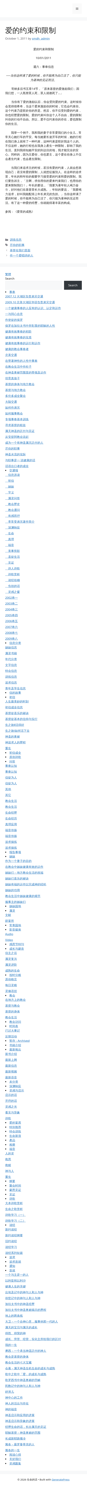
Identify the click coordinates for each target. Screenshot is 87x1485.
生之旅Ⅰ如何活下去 (17, 731)
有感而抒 (12, 516)
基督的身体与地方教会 (20, 384)
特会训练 (15, 1131)
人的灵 (9, 1153)
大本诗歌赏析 (14, 1203)
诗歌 (8, 1118)
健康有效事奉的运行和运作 (22, 343)
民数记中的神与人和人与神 (22, 1386)
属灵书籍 (11, 653)
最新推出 (15, 1049)
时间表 (13, 1026)
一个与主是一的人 (17, 1275)
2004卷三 (11, 609)
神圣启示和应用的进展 (20, 1415)
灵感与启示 (16, 1090)
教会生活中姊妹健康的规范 (22, 896)
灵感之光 (11, 1107)
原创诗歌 (15, 757)
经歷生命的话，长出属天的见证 (25, 1427)
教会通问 (12, 510)
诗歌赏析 (12, 574)
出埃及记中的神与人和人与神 (24, 1292)
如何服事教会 (14, 413)
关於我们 (15, 1459)
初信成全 (15, 753)
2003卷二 (11, 603)
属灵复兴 (11, 959)
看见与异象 (12, 1112)
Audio (9, 934)
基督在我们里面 (20, 250)
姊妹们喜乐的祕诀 (17, 878)
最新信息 (11, 1066)
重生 (8, 748)
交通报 (13, 470)
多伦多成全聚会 (15, 396)
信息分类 (15, 643)
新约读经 (11, 1229)
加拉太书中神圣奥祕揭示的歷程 (25, 1310)
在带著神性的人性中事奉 (21, 361)
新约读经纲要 (14, 1235)
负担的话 (12, 586)
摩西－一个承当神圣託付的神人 (25, 1351)
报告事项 (15, 852)
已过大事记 (12, 1030)
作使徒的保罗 (14, 320)
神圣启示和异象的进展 (20, 1421)
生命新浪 (15, 1136)
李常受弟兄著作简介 (20, 522)
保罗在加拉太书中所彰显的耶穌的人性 (30, 326)
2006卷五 (11, 621)
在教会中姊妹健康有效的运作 (24, 867)
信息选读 (12, 475)
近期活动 (11, 1036)
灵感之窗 (12, 592)
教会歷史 (12, 504)
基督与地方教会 (15, 390)
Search (9, 278)
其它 (8, 795)
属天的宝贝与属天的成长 (21, 1327)
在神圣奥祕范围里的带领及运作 (25, 372)
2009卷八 (11, 639)
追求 (12, 1257)
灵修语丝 (11, 991)
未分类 (13, 1082)
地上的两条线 (14, 1316)
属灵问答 (12, 498)
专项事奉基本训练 (17, 419)
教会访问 (15, 1022)
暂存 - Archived (19, 1041)
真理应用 (11, 824)
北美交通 (11, 355)
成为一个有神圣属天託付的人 (24, 443)
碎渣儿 (9, 1392)
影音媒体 (15, 930)
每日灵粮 (11, 985)
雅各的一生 (12, 1450)
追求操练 (11, 842)
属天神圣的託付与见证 (20, 431)
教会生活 (11, 801)
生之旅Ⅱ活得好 (14, 725)
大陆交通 (11, 402)
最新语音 (11, 1077)
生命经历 (11, 818)
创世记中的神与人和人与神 (22, 1298)
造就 (12, 1270)
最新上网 (11, 1060)
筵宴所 (9, 921)
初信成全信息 (14, 707)
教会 (12, 995)
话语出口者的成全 (17, 466)
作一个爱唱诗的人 (21, 255)
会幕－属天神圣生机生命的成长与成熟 (30, 1368)
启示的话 (11, 1095)
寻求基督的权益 (15, 425)
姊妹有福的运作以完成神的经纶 (25, 884)
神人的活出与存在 (17, 1403)
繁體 (8, 274)
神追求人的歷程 (15, 742)
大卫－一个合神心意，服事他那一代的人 (31, 1321)
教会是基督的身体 (17, 1357)
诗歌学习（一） (15, 1215)
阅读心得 (15, 1455)
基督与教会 (12, 1006)
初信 (9, 481)
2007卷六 (11, 627)
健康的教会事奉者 (17, 349)
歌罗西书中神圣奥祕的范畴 (22, 1380)
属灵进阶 (11, 965)
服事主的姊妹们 (15, 902)
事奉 (12, 292)
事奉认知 (11, 766)
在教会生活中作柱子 (18, 367)
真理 (9, 539)
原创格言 (11, 979)
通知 (12, 1266)
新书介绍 (11, 1054)
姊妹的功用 (12, 890)
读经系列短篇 (14, 1253)
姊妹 (9, 486)
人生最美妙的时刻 (17, 701)
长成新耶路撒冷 (15, 1438)
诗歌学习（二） (15, 1221)
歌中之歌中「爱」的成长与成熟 (25, 1374)
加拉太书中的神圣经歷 (20, 1304)
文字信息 (11, 665)
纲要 (12, 1181)
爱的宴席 (15, 1123)
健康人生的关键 (15, 1286)
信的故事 (15, 693)
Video (9, 940)
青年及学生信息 (15, 688)
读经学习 (11, 1247)
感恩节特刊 (16, 944)
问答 (12, 761)
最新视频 (11, 1071)
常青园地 (15, 925)
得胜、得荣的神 (15, 1333)
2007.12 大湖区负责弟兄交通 (24, 296)
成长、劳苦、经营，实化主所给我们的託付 (33, 1339)
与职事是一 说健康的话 (20, 460)
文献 (8, 915)
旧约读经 (11, 1241)
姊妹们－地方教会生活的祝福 (24, 873)
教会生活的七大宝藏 (18, 1362)
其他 (8, 789)
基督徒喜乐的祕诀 (17, 713)
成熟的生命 (12, 970)
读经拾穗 (12, 580)
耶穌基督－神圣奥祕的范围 (22, 1433)
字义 (9, 492)
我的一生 (11, 1345)
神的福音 (11, 1409)
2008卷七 (11, 633)
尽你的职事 (17, 245)
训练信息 (16, 240)
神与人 (9, 1171)
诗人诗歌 (12, 568)
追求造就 (15, 1262)
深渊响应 (12, 527)
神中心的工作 (14, 1397)
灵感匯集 (15, 1463)
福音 (9, 545)
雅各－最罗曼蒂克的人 (20, 1444)
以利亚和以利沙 (15, 1280)
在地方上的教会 (15, 1000)
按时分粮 (15, 975)
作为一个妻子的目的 (18, 861)
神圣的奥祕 (12, 736)
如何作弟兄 (12, 407)
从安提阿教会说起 (17, 437)
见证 (9, 563)
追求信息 (11, 682)
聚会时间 (15, 1186)
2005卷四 (11, 615)
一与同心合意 (14, 314)
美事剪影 (12, 551)
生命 (9, 533)
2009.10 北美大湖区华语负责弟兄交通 (30, 302)
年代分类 (11, 659)
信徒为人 (11, 777)
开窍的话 (11, 1101)
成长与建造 (16, 949)
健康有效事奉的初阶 (18, 331)
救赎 (8, 1165)
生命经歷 (11, 813)
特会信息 (11, 671)
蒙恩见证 (15, 1190)
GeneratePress (61, 1479)
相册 (12, 1145)
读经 (12, 1225)
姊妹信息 (11, 647)
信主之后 (11, 953)
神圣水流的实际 (15, 454)
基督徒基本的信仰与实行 (21, 719)
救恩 (8, 1159)
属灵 (12, 911)
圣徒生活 (12, 557)
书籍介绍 (15, 1045)
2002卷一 (11, 598)
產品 (12, 1140)
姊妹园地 (15, 906)
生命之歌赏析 (14, 1209)
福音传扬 (11, 830)
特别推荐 (15, 1127)
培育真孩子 (12, 378)
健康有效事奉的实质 (18, 337)
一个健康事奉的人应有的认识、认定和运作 (33, 308)
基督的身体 (12, 1011)
